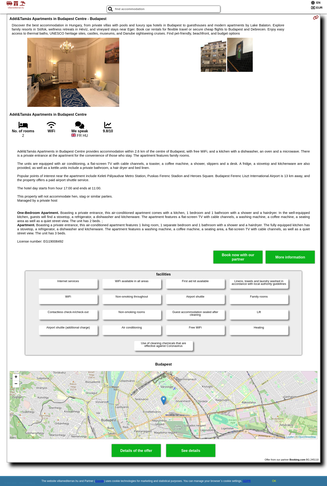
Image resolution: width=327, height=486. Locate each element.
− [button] (16, 384)
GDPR (247, 481)
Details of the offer (136, 451)
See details (190, 451)
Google (99, 481)
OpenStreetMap (307, 437)
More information (290, 257)
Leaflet (290, 437)
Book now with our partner (238, 257)
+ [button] (16, 377)
